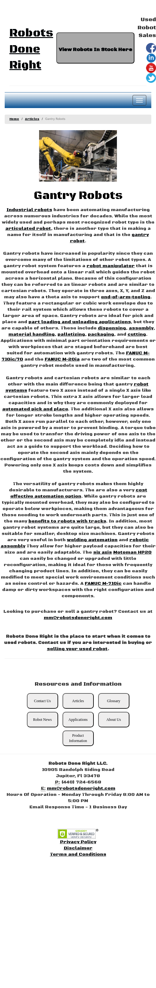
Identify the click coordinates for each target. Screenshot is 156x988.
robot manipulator (111, 266)
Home (14, 119)
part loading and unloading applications (79, 322)
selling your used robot (77, 649)
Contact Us (42, 701)
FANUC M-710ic (103, 583)
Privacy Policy (78, 842)
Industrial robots (29, 210)
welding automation (92, 540)
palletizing (71, 334)
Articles (32, 119)
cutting (137, 334)
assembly (141, 328)
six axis (102, 552)
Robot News (42, 719)
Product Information (78, 738)
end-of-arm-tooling (125, 297)
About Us (113, 719)
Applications (78, 719)
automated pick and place (35, 409)
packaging (101, 334)
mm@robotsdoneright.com (78, 618)
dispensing (112, 328)
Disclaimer (78, 848)
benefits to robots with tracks (67, 521)
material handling (31, 334)
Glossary (113, 701)
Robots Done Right (31, 49)
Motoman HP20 (132, 552)
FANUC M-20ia (62, 359)
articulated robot (28, 228)
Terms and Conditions (78, 854)
